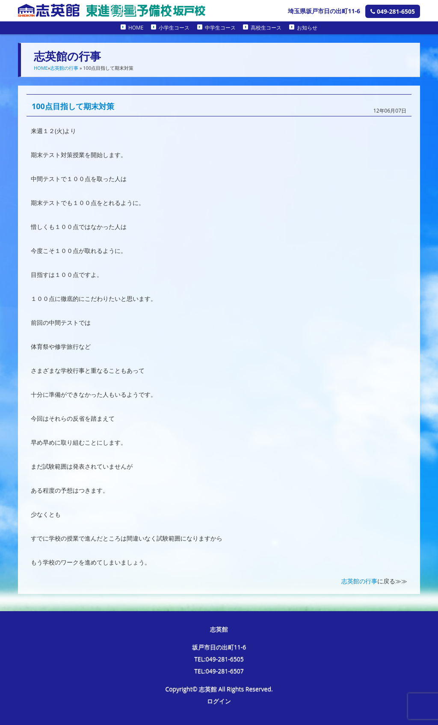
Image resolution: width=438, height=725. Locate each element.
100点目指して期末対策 (73, 106)
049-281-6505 (392, 11)
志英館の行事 (64, 68)
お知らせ (307, 27)
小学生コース (174, 27)
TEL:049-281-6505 (219, 659)
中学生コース (220, 27)
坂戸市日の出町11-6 (219, 647)
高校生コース (266, 27)
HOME (136, 27)
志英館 (219, 629)
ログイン (219, 701)
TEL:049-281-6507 (219, 671)
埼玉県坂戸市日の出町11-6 (324, 11)
